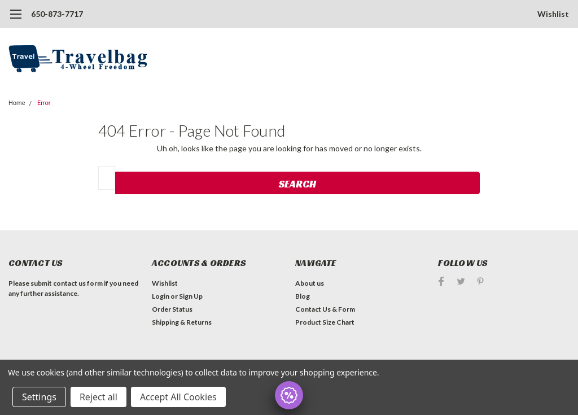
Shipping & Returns (182, 322)
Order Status (172, 309)
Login (160, 296)
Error (44, 103)
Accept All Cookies (178, 397)
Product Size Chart (324, 322)
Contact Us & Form (325, 309)
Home (16, 103)
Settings (39, 397)
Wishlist (553, 14)
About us (309, 283)
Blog (302, 296)
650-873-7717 (57, 14)
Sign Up (191, 296)
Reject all (98, 397)
